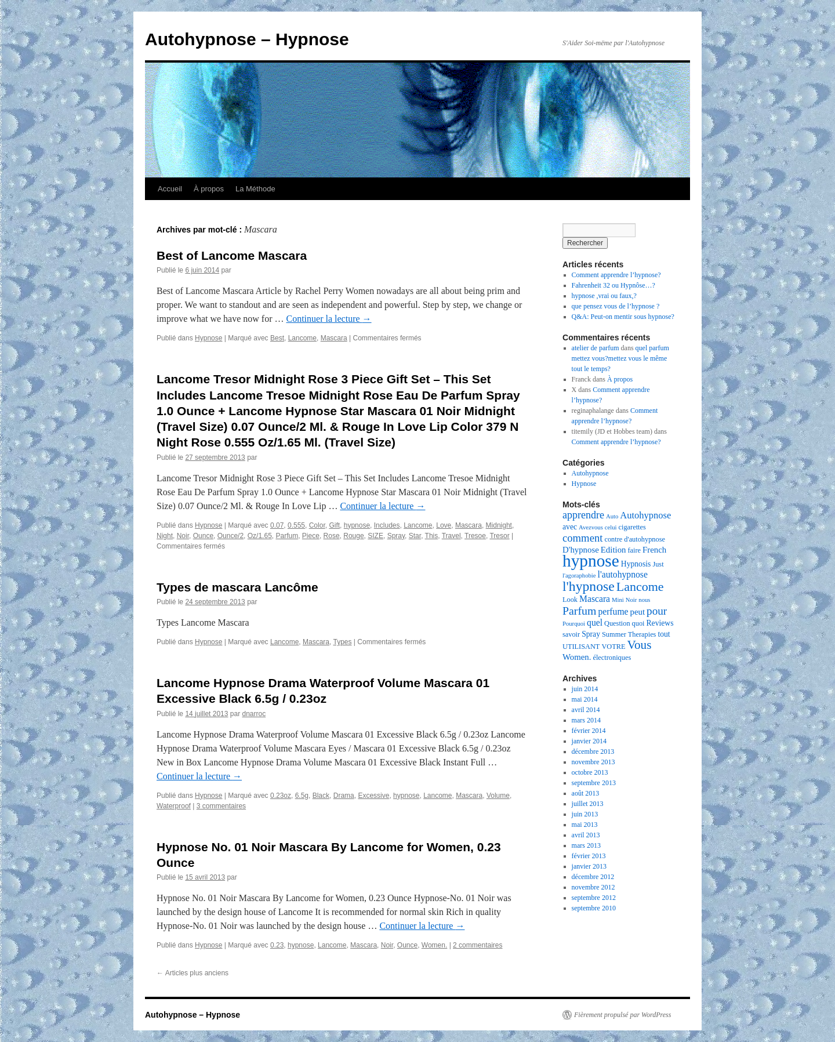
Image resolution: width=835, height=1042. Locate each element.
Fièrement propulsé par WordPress (622, 1015)
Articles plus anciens (192, 973)
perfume (613, 611)
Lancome (302, 338)
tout (664, 634)
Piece (311, 536)
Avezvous (591, 527)
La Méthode (255, 188)
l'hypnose (588, 586)
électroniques (612, 657)
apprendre (583, 515)
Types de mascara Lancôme (237, 587)
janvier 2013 (589, 866)
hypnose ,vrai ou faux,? (604, 296)
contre (613, 539)
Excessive (373, 796)
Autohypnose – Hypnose (247, 39)
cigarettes (632, 527)
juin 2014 (585, 689)
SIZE (375, 536)
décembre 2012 (593, 877)
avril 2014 (586, 710)
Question (617, 623)
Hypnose (208, 338)
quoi (638, 623)
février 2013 (589, 856)
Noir (183, 536)
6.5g (301, 796)
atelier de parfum (595, 348)
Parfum (286, 536)
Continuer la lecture (329, 319)
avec (569, 526)
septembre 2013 (594, 783)
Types (342, 642)
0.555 (296, 525)
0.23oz (280, 796)
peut (637, 611)
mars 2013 (586, 845)
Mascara (334, 338)
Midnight (499, 525)
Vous (639, 645)
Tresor (499, 536)
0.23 (277, 945)
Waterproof (174, 806)
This (431, 536)
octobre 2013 (590, 772)
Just (657, 564)
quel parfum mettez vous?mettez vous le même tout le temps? (620, 358)
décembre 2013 (593, 751)
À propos (209, 188)
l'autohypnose (623, 574)
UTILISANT (581, 646)
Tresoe (475, 536)
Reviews (659, 623)
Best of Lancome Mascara (232, 255)
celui (611, 527)
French (654, 549)
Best (277, 338)
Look (570, 600)
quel (594, 622)
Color (317, 525)
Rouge (353, 536)
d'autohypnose (644, 539)
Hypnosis (636, 564)
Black (321, 796)
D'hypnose (580, 549)
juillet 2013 (588, 804)
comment (582, 538)
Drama (343, 796)
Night (165, 536)
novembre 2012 (593, 887)
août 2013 (586, 793)
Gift (334, 525)
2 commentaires (477, 945)
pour (657, 611)
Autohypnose (590, 473)
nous (644, 600)
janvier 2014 (589, 741)
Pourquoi (573, 623)
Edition (613, 549)
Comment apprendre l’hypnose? (616, 275)
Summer (614, 634)
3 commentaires (221, 806)
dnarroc (254, 714)
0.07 (277, 525)
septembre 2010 (594, 908)
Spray (396, 536)
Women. (434, 945)
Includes (387, 525)
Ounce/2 (230, 536)
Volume (498, 796)
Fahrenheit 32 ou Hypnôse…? (613, 285)
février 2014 (589, 731)
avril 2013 (586, 835)
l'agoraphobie (579, 575)
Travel (451, 536)
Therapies (642, 634)
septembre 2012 (594, 898)
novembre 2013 (593, 762)
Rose (332, 536)
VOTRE (613, 646)
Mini (618, 600)
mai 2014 (585, 699)
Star (415, 536)
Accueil (170, 188)
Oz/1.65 (260, 536)
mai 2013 (585, 824)
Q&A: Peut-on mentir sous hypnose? (623, 317)
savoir (571, 634)
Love (443, 525)
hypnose (357, 525)
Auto (612, 516)
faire (634, 550)
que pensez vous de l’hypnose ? (616, 306)
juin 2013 (585, 814)
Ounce (203, 536)
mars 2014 (586, 720)
